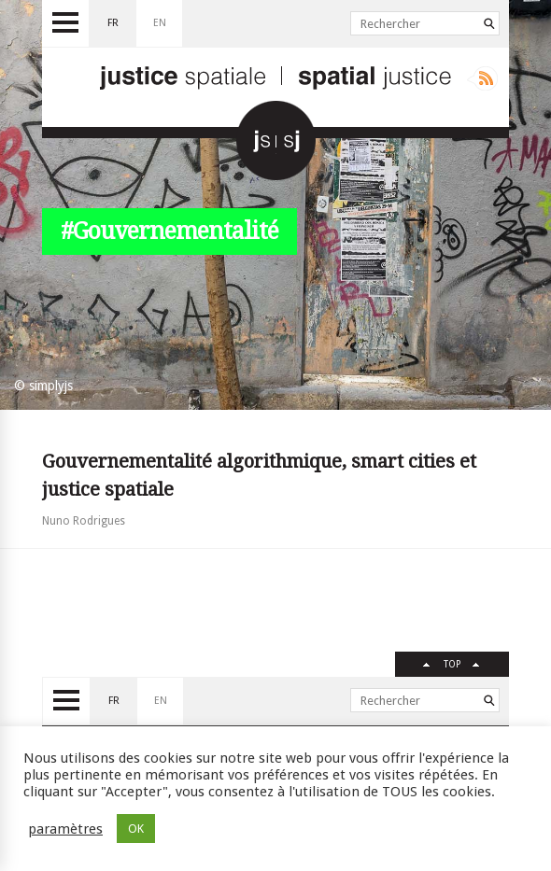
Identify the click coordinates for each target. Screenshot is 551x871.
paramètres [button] (65, 829)
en (159, 23)
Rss (482, 78)
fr (113, 23)
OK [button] (136, 829)
